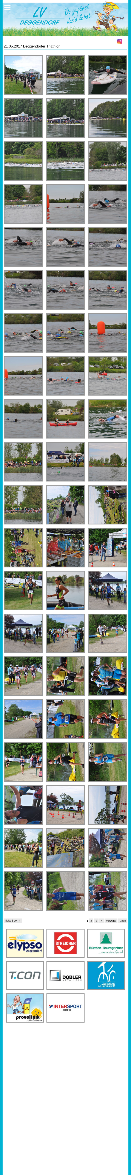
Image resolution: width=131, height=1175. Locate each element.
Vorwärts (111, 920)
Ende (123, 920)
